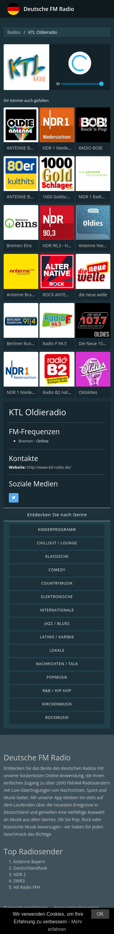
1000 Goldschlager (61, 197)
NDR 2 (19, 874)
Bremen (26, 441)
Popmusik (57, 677)
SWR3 (19, 881)
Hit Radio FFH (26, 887)
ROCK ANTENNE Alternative (70, 295)
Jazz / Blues (57, 623)
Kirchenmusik (57, 704)
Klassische (57, 556)
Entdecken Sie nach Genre (57, 514)
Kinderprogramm (57, 529)
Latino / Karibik (57, 637)
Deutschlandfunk (30, 868)
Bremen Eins (19, 245)
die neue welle (93, 295)
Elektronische (57, 596)
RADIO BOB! (91, 148)
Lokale (57, 650)
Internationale (57, 610)
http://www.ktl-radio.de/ (49, 467)
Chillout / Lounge (57, 543)
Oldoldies (88, 392)
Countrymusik (57, 583)
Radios (14, 32)
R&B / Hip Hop (57, 690)
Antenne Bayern (29, 861)
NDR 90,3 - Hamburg (63, 245)
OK (100, 914)
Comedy (57, 569)
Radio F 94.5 (55, 343)
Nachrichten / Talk (57, 663)
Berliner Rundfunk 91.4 (29, 343)
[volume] (82, 84)
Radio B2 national (60, 392)
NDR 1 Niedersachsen (64, 148)
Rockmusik (57, 717)
